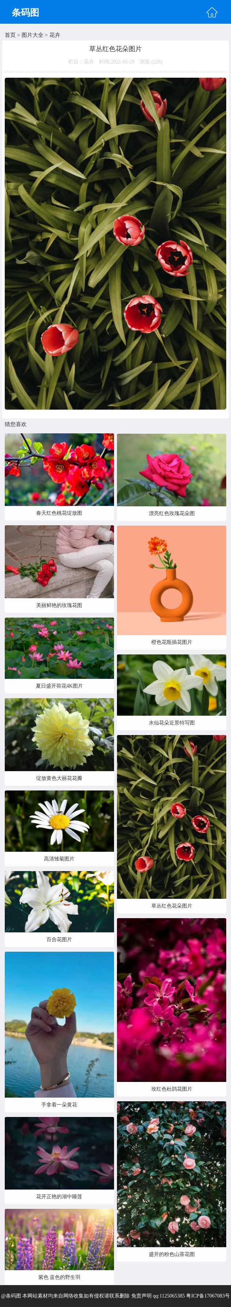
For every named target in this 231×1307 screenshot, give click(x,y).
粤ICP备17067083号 (208, 1296)
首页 (10, 35)
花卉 (54, 35)
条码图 (25, 13)
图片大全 (32, 35)
